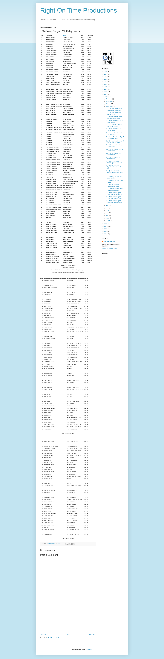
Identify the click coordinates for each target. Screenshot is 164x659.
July (107, 208)
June (107, 210)
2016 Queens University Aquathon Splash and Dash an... (114, 167)
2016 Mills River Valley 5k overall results (112, 157)
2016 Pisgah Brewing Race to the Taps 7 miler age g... (113, 117)
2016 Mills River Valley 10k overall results (113, 153)
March (108, 218)
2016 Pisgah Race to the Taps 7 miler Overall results (114, 137)
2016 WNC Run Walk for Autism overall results (112, 185)
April (107, 215)
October (108, 104)
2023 (106, 79)
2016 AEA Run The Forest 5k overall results (113, 133)
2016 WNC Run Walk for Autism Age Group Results (113, 162)
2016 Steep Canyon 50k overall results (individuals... (114, 189)
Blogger (90, 649)
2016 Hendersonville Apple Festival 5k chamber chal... (113, 197)
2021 (106, 84)
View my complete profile (109, 248)
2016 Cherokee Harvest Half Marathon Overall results (113, 109)
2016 (106, 96)
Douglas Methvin (110, 241)
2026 (106, 71)
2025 (106, 74)
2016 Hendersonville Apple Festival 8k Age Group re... (113, 193)
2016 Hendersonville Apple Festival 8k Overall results (113, 201)
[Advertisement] (68, 618)
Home (68, 635)
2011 (106, 233)
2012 (106, 231)
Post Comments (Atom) (55, 638)
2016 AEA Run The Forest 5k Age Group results (113, 125)
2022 (106, 81)
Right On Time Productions (78, 10)
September (109, 106)
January (108, 220)
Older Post (92, 635)
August (108, 205)
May (107, 213)
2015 (106, 223)
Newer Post (44, 635)
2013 (106, 229)
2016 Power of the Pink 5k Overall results (112, 129)
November (109, 101)
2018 (106, 91)
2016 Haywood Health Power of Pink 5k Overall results (114, 141)
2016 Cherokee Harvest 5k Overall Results (113, 113)
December (109, 99)
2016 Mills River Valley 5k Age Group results (114, 145)
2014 (106, 226)
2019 (106, 89)
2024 (106, 76)
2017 (106, 94)
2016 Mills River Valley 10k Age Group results (114, 149)
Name (64, 35)
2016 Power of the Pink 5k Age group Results (114, 121)
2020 (106, 86)
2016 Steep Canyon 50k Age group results (113, 177)
